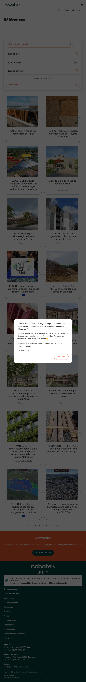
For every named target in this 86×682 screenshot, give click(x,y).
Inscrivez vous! (23, 350)
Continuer (61, 356)
